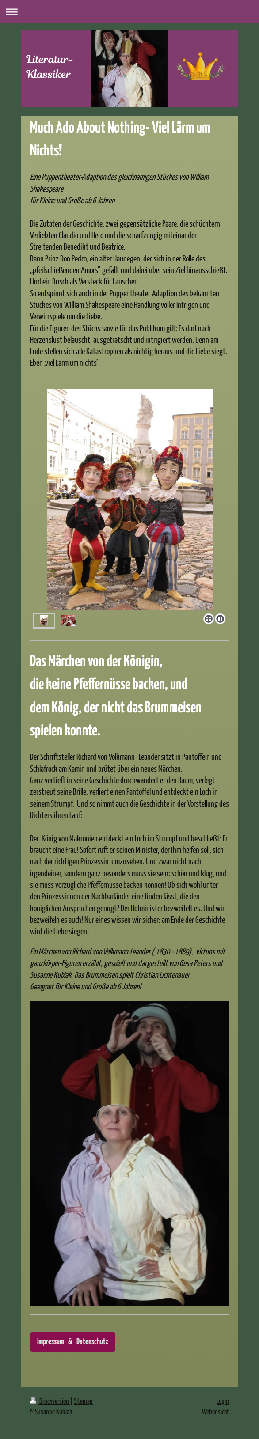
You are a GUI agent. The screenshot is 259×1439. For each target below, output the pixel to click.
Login (223, 1401)
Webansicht (215, 1411)
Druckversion (50, 1401)
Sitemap (83, 1401)
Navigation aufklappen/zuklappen (129, 11)
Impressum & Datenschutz (72, 1342)
